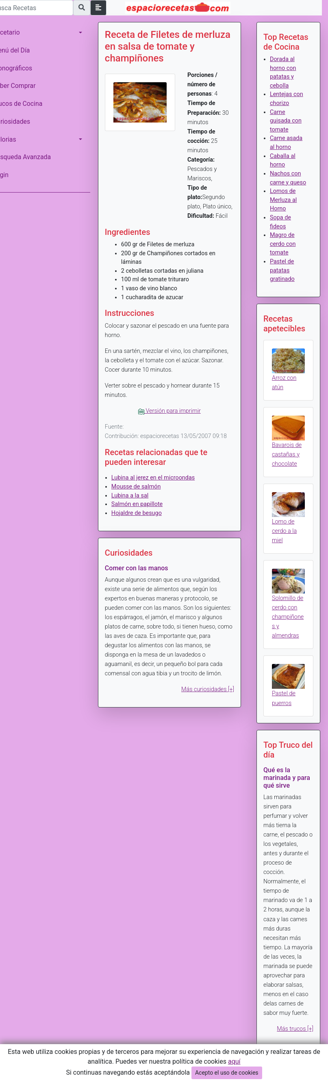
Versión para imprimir (177, 420)
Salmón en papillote (148, 522)
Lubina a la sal (141, 514)
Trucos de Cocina (29, 103)
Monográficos (23, 68)
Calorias (16, 139)
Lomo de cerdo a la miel (288, 541)
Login (12, 175)
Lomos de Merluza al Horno (287, 209)
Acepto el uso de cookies (226, 1072)
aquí (234, 1061)
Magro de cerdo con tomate (287, 253)
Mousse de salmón (147, 505)
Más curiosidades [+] (211, 717)
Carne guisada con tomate (289, 121)
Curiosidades (22, 121)
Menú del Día (22, 50)
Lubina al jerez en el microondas (164, 496)
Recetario (17, 32)
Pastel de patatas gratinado (286, 279)
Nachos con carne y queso (289, 182)
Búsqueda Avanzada (33, 157)
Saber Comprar (25, 86)
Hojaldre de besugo (148, 531)
